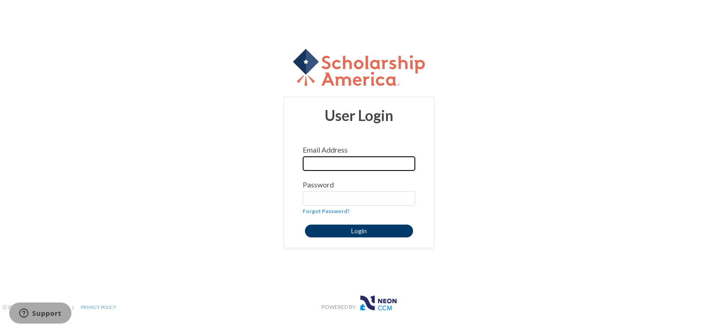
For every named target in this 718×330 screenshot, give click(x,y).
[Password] (359, 198)
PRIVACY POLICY (98, 307)
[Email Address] (359, 163)
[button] (359, 231)
